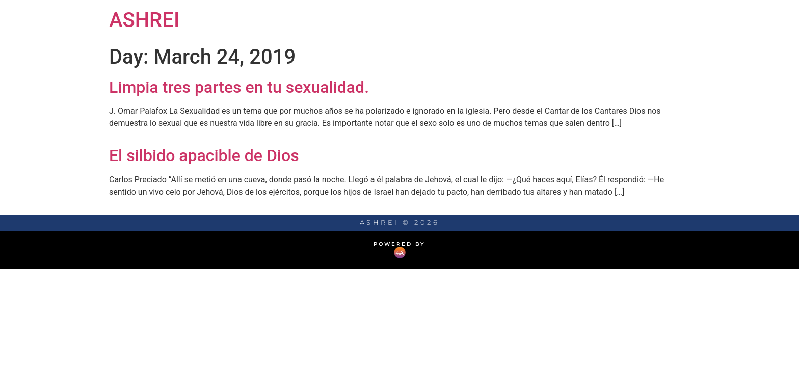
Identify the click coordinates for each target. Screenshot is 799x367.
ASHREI (144, 20)
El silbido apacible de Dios (204, 155)
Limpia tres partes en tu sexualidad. (239, 87)
